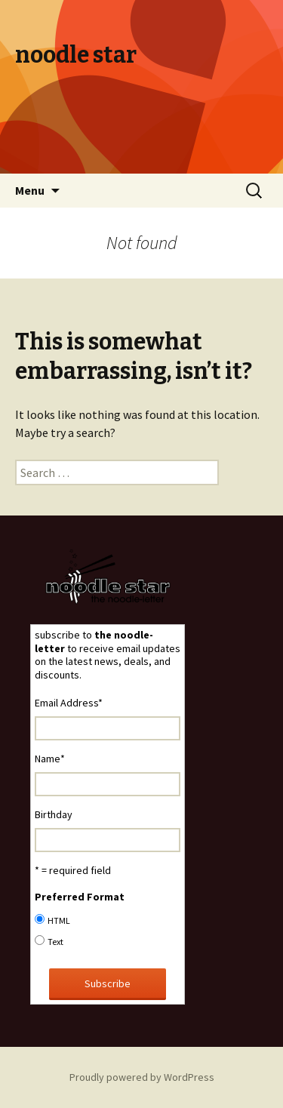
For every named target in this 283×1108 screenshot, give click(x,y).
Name (50, 758)
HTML (59, 920)
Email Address (69, 702)
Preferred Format (80, 896)
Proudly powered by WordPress (141, 1077)
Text (55, 941)
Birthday (53, 814)
